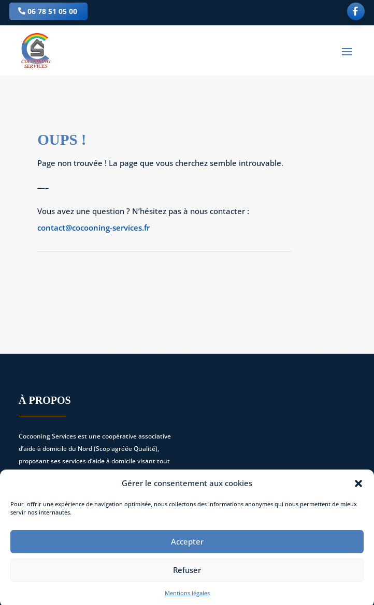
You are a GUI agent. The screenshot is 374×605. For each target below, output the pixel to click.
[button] (358, 487)
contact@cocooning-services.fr (93, 227)
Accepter (187, 546)
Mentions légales (187, 597)
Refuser (187, 574)
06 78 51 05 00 (52, 11)
